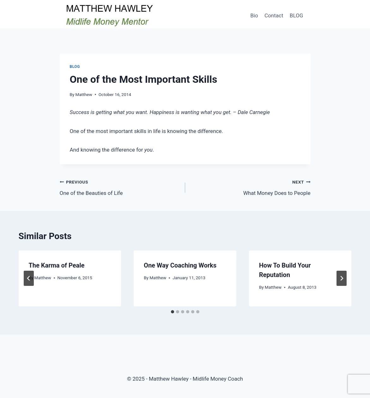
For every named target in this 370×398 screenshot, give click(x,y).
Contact (273, 15)
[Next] (342, 278)
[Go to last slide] (29, 278)
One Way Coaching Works (180, 265)
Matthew (84, 94)
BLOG (296, 15)
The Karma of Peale (57, 265)
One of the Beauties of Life (120, 187)
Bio (254, 15)
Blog (75, 66)
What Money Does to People (251, 187)
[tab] (172, 311)
